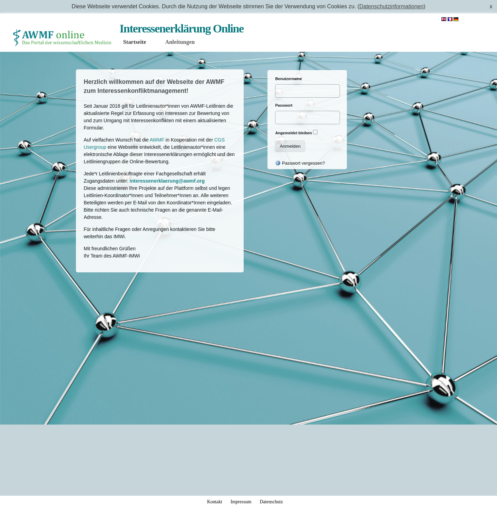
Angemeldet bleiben (293, 133)
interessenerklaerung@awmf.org (167, 181)
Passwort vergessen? (300, 163)
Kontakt (214, 501)
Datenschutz (271, 501)
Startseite (134, 42)
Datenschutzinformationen (391, 6)
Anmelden (476, 19)
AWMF (157, 140)
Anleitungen (180, 42)
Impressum (241, 501)
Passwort (283, 105)
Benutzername (288, 79)
